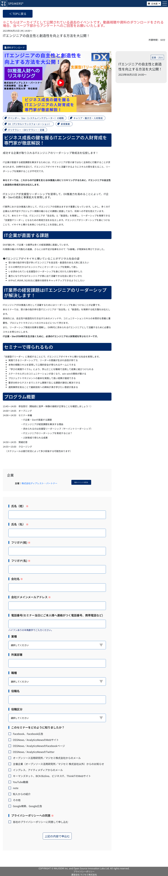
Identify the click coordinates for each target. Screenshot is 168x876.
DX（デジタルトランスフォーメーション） (29, 124)
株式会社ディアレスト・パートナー (39, 483)
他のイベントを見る (81, 482)
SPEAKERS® (15, 3)
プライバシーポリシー (84, 871)
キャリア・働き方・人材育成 (88, 118)
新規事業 (65, 124)
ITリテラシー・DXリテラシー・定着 (26, 129)
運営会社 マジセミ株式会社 (84, 874)
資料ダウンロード (15, 47)
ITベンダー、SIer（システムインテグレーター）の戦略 (36, 118)
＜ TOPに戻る (17, 14)
